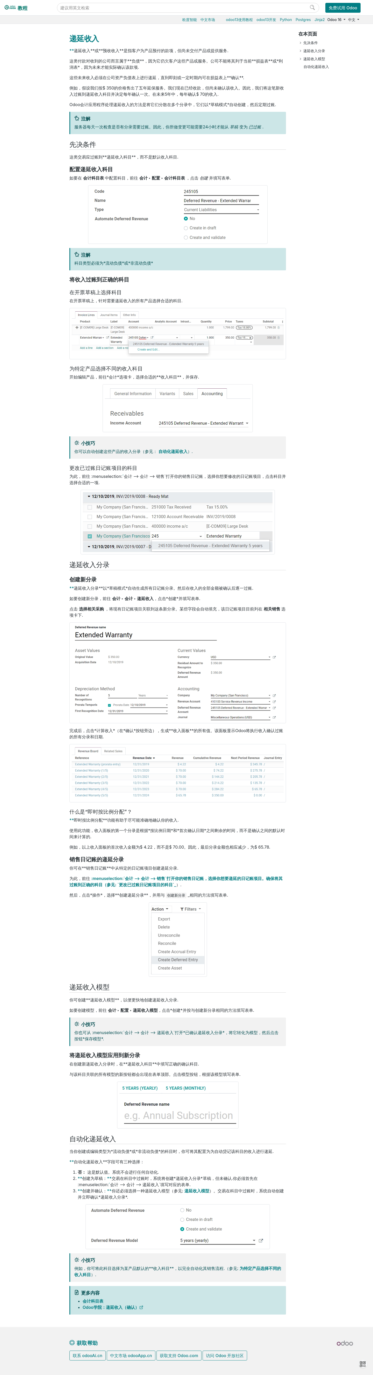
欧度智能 (189, 19)
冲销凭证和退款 (38, 203)
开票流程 (33, 152)
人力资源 (20, 314)
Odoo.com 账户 (26, 444)
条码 (16, 81)
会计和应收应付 (30, 121)
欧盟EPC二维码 (38, 242)
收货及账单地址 (38, 160)
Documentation (26, 507)
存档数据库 (22, 421)
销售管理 (20, 57)
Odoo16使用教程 (27, 33)
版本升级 (20, 413)
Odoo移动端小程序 (29, 437)
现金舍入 (33, 211)
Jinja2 (319, 19)
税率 (25, 136)
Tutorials (20, 464)
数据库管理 (23, 373)
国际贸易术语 (37, 251)
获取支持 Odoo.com (179, 1355)
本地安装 (20, 405)
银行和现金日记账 (36, 274)
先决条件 (310, 42)
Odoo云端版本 (25, 389)
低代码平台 (22, 354)
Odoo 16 (334, 19)
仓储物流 (20, 65)
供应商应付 (30, 258)
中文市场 (207, 19)
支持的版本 (22, 429)
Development (24, 499)
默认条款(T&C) (38, 182)
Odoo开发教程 (26, 456)
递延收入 (33, 219)
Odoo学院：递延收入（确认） (111, 1307)
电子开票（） (39, 227)
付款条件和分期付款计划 (40, 171)
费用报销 (25, 290)
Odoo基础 (21, 41)
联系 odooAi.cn (87, 1355)
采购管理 (20, 49)
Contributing (24, 491)
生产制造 (20, 73)
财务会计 (20, 113)
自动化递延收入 (173, 451)
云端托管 (20, 381)
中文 (352, 19)
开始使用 (28, 128)
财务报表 (28, 282)
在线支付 (24, 298)
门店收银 (20, 105)
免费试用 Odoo (343, 7)
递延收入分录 (314, 51)
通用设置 (20, 362)
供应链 (18, 89)
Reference (22, 480)
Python (286, 19)
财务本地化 (26, 306)
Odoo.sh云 (22, 397)
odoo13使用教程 (239, 19)
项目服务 (20, 338)
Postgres (303, 19)
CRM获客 (21, 322)
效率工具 (20, 346)
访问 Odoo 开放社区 (225, 1355)
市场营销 (20, 330)
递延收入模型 (196, 1190)
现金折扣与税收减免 (40, 192)
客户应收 (28, 144)
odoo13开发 (266, 19)
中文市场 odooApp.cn (131, 1355)
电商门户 (20, 97)
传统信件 (33, 234)
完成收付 (28, 266)
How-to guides (26, 472)
